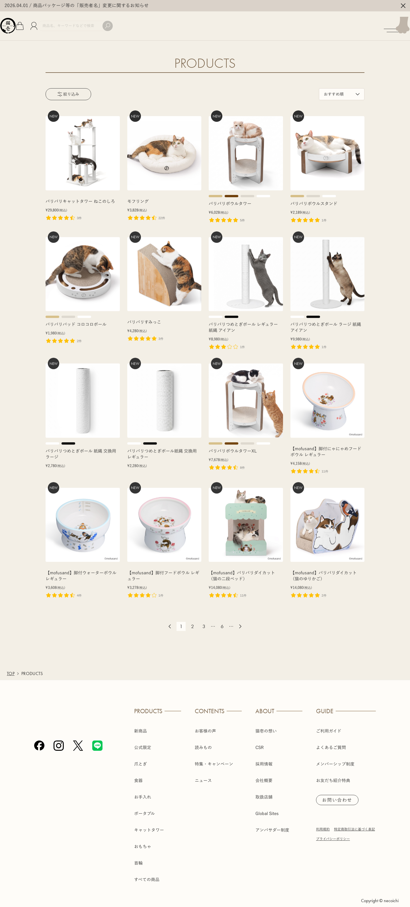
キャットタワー (149, 823)
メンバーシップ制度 (335, 757)
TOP (11, 667)
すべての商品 (146, 873)
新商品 (140, 724)
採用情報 (263, 757)
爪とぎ (140, 757)
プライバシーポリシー (333, 833)
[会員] (52, 23)
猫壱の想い (266, 724)
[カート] (38, 23)
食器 (138, 774)
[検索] (133, 23)
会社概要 (263, 774)
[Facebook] (39, 786)
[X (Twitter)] (78, 786)
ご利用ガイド (328, 724)
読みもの (203, 741)
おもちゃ (142, 840)
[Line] (97, 786)
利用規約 (323, 823)
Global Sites (267, 807)
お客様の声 (205, 724)
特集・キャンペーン (214, 757)
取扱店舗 (263, 790)
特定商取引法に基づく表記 (354, 823)
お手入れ (142, 790)
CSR (259, 741)
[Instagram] (59, 786)
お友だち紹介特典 (333, 774)
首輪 (138, 856)
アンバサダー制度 (272, 823)
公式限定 (142, 741)
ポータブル (144, 807)
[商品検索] (100, 23)
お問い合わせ (339, 794)
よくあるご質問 (331, 741)
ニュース (203, 774)
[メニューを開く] (393, 22)
